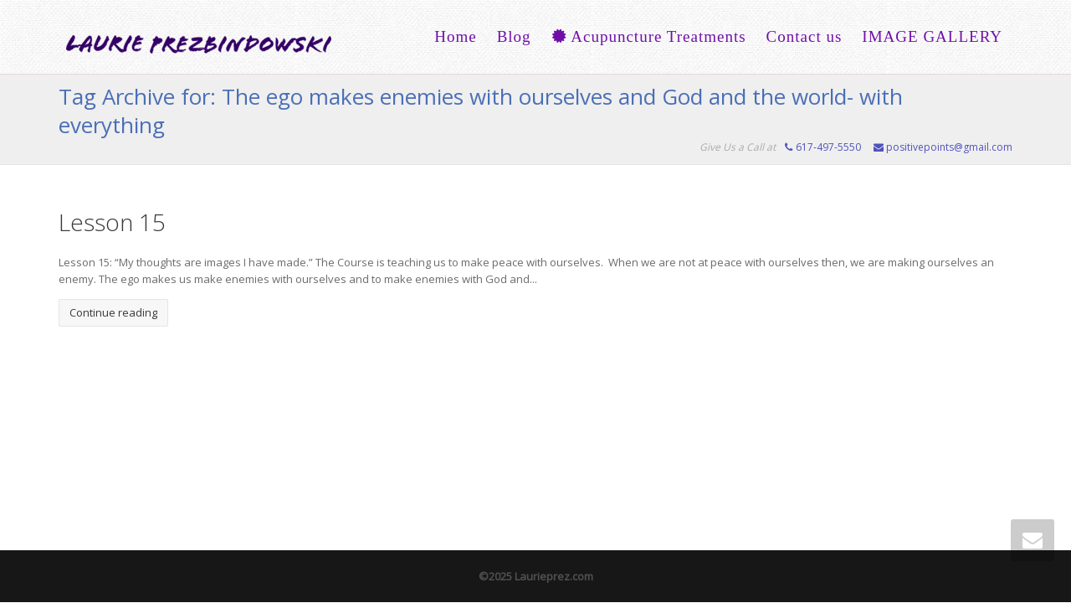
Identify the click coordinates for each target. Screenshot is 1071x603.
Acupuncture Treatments (648, 36)
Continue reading (113, 312)
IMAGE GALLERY (932, 36)
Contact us (804, 36)
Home (455, 36)
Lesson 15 (112, 222)
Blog (514, 36)
